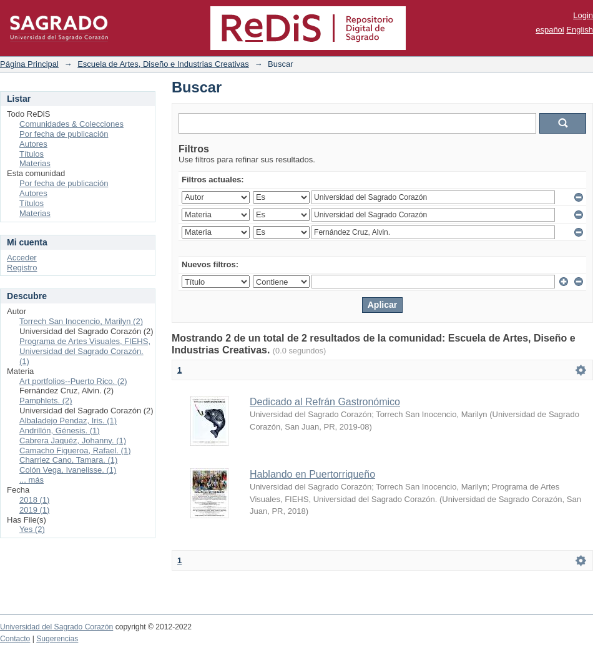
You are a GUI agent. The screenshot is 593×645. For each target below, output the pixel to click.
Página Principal (29, 64)
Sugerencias (57, 638)
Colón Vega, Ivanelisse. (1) (67, 470)
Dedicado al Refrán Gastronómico (325, 401)
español (550, 29)
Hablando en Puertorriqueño (312, 474)
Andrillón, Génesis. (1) (59, 430)
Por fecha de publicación (63, 134)
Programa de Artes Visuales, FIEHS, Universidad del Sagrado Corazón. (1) (84, 351)
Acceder (22, 257)
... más (31, 480)
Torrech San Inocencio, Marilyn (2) (81, 321)
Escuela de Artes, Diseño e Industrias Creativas (163, 64)
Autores (33, 144)
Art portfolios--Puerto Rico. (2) (73, 381)
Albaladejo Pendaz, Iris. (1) (68, 420)
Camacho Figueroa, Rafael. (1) (74, 450)
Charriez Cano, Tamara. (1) (68, 460)
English (579, 29)
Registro (22, 267)
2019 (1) (34, 510)
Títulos (31, 154)
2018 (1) (34, 500)
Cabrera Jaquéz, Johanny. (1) (72, 440)
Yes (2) (32, 529)
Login (583, 15)
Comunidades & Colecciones (71, 124)
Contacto (15, 638)
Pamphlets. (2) (45, 400)
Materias (35, 163)
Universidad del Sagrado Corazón (56, 627)
